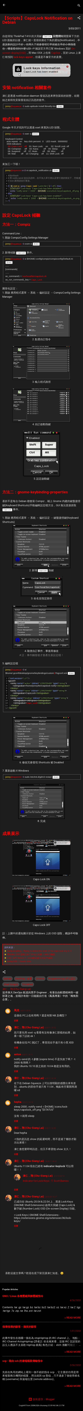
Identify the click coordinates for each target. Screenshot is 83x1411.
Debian (8, 978)
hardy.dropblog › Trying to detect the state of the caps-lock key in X (39, 951)
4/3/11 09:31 (25, 1010)
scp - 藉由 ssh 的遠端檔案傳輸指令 (22, 1360)
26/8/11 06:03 (51, 1161)
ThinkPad (27, 984)
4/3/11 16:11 (27, 1054)
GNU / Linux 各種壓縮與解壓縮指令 (22, 1296)
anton (17, 1054)
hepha (17, 1101)
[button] (79, 18)
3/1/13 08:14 (59, 1176)
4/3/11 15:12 (50, 1028)
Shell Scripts (11, 984)
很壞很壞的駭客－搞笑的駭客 (19, 1326)
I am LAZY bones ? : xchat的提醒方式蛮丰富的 (29, 958)
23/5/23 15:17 (51, 1197)
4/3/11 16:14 (50, 1078)
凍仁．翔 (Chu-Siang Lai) (29, 1027)
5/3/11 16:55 (50, 1128)
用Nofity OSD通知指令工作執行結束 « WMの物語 (31, 954)
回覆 (16, 1020)
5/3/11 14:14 (27, 1102)
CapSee (55, 52)
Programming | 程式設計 (62, 978)
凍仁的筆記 (21, 5)
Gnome (40, 978)
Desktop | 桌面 (23, 978)
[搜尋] (79, 5)
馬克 (16, 1010)
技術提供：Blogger (42, 1399)
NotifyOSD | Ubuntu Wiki (19, 961)
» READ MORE (73, 1317)
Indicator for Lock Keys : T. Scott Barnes (46, 1180)
